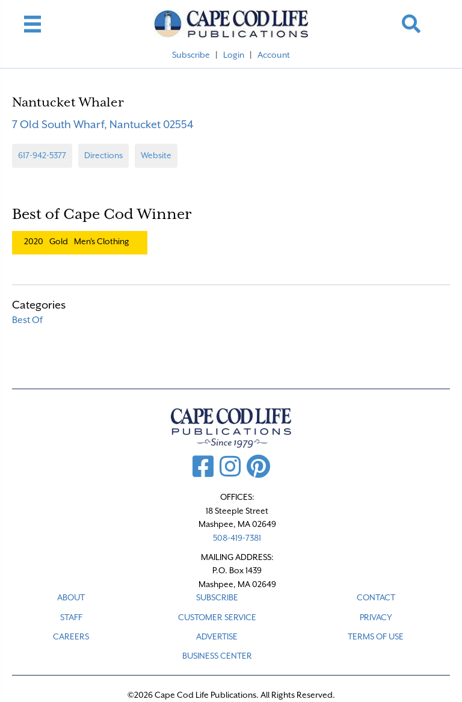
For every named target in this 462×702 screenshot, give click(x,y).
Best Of (27, 320)
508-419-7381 (237, 538)
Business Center (217, 655)
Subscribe (191, 55)
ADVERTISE (217, 636)
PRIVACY (376, 617)
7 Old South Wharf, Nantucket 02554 (103, 124)
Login (233, 55)
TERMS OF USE (376, 636)
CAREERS (71, 636)
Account (273, 55)
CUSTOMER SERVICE (217, 617)
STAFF (71, 617)
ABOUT (71, 597)
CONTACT (376, 597)
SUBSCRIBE (217, 597)
